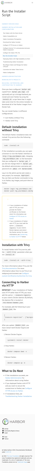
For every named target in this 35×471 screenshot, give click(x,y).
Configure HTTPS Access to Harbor (12, 45)
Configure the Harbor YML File (11, 53)
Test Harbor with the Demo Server (12, 33)
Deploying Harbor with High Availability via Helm (16, 59)
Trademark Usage (22, 462)
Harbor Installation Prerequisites (12, 39)
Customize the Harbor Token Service (13, 69)
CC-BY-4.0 (8, 452)
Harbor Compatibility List (10, 36)
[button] (32, 2)
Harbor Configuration (9, 72)
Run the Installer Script (10, 56)
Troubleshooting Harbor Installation (13, 62)
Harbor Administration (11, 76)
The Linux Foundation (13, 456)
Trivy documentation (9, 268)
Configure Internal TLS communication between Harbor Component (16, 49)
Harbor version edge (10, 24)
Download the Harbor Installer (11, 42)
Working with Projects (11, 80)
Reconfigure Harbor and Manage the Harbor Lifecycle (15, 65)
